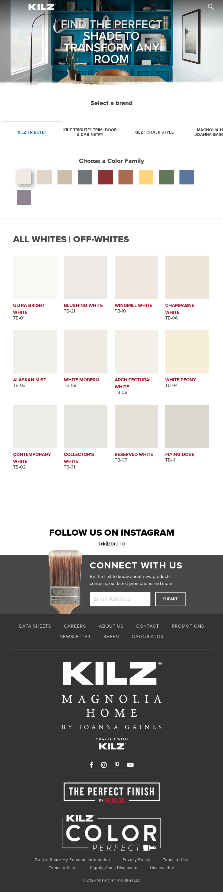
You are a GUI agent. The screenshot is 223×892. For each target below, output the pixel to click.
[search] (211, 7)
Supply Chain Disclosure (114, 868)
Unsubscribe (162, 868)
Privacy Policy (136, 859)
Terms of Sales (63, 868)
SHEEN (111, 637)
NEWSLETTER (75, 637)
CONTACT (147, 626)
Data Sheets (35, 626)
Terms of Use (175, 859)
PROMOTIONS (188, 626)
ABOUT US (111, 626)
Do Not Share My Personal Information (72, 859)
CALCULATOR (148, 637)
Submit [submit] (170, 599)
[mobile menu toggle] (9, 7)
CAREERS (75, 626)
